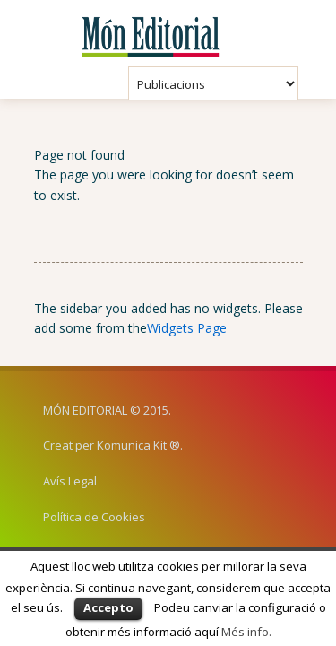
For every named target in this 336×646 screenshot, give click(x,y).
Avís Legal (70, 481)
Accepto (108, 607)
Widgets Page (187, 327)
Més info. (246, 632)
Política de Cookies (94, 517)
